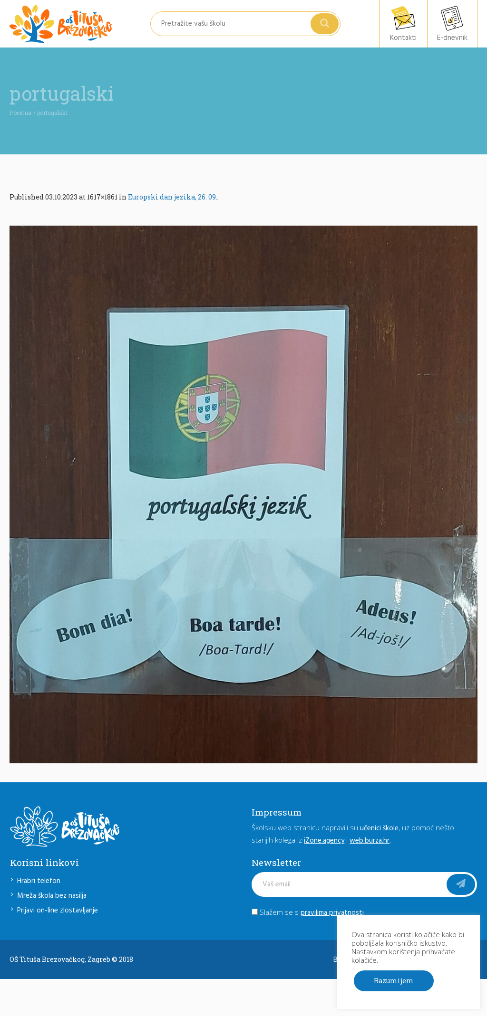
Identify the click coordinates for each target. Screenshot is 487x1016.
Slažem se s (308, 912)
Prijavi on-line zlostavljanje (57, 910)
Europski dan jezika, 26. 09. (172, 196)
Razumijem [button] (394, 980)
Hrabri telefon (38, 881)
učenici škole (379, 828)
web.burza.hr (370, 840)
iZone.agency (324, 840)
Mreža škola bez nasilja (52, 896)
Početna (20, 112)
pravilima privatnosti (332, 913)
